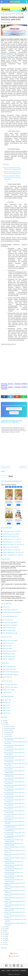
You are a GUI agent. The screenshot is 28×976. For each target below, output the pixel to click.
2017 (4, 936)
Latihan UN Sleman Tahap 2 (9, 651)
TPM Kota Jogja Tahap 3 (8, 653)
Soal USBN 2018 (6, 692)
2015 (4, 940)
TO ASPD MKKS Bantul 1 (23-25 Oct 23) (12, 552)
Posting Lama (23, 467)
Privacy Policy (15, 970)
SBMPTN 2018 (6, 702)
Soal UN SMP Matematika (9, 669)
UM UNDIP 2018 (6, 700)
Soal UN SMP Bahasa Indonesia (10, 671)
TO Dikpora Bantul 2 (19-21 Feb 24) (11, 539)
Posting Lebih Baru (6, 467)
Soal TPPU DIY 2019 (7, 643)
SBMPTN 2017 (6, 705)
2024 (4, 722)
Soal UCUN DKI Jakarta (8, 690)
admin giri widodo (14, 956)
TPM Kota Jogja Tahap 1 (8, 659)
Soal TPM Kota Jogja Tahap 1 (10, 625)
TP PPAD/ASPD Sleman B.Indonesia (12, 612)
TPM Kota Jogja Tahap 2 (8, 656)
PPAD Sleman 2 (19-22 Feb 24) (10, 536)
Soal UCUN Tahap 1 (7, 646)
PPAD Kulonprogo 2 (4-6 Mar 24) (11, 534)
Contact (8, 970)
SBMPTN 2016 (6, 708)
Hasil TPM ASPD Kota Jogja (9, 633)
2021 (4, 928)
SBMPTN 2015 (6, 710)
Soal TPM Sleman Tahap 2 (9, 627)
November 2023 (8, 728)
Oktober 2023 (8, 730)
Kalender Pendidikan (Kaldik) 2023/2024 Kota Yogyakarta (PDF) (12, 172)
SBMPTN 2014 (6, 713)
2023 (4, 724)
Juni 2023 (7, 736)
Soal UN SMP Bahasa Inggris (10, 674)
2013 (4, 942)
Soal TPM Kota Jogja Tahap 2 (10, 622)
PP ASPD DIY (6, 607)
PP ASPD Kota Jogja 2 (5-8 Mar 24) (11, 531)
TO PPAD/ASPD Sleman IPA (9, 609)
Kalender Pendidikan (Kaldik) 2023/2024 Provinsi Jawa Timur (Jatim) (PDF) (12, 177)
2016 (4, 938)
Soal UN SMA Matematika (9, 666)
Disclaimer (23, 970)
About (3, 970)
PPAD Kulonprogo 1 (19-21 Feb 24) (11, 542)
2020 (4, 930)
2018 (4, 934)
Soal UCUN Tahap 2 (7, 648)
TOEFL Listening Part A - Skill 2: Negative (12, 600)
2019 (4, 932)
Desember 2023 (8, 726)
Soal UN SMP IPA (7, 677)
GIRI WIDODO (17, 974)
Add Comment (7, 22)
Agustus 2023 (8, 732)
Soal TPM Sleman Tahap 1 (9, 630)
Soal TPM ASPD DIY (7, 620)
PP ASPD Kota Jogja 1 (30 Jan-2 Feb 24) (13, 544)
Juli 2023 (6, 734)
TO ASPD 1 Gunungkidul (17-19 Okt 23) (12, 555)
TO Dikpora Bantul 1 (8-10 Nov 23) (11, 550)
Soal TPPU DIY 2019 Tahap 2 (10, 640)
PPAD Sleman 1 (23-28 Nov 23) (10, 547)
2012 (4, 944)
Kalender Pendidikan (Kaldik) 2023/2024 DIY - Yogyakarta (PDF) (12, 168)
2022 (4, 927)
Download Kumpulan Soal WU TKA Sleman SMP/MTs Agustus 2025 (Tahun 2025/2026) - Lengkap (13, 580)
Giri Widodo (15, 953)
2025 (4, 720)
